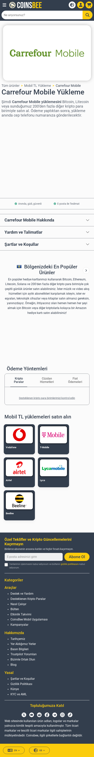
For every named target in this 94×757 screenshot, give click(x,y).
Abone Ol (77, 557)
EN (14, 750)
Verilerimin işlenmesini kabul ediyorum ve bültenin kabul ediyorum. (47, 566)
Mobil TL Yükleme (37, 86)
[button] (4, 5)
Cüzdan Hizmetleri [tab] (47, 380)
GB (39, 750)
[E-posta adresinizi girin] (34, 557)
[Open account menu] (80, 4)
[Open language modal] (72, 4)
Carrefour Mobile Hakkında (29, 220)
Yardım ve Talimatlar (23, 232)
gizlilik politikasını (70, 564)
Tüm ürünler (11, 86)
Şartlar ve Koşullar (22, 244)
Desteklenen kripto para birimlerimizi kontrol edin (47, 398)
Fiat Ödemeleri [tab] (75, 380)
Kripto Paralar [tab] (19, 380)
